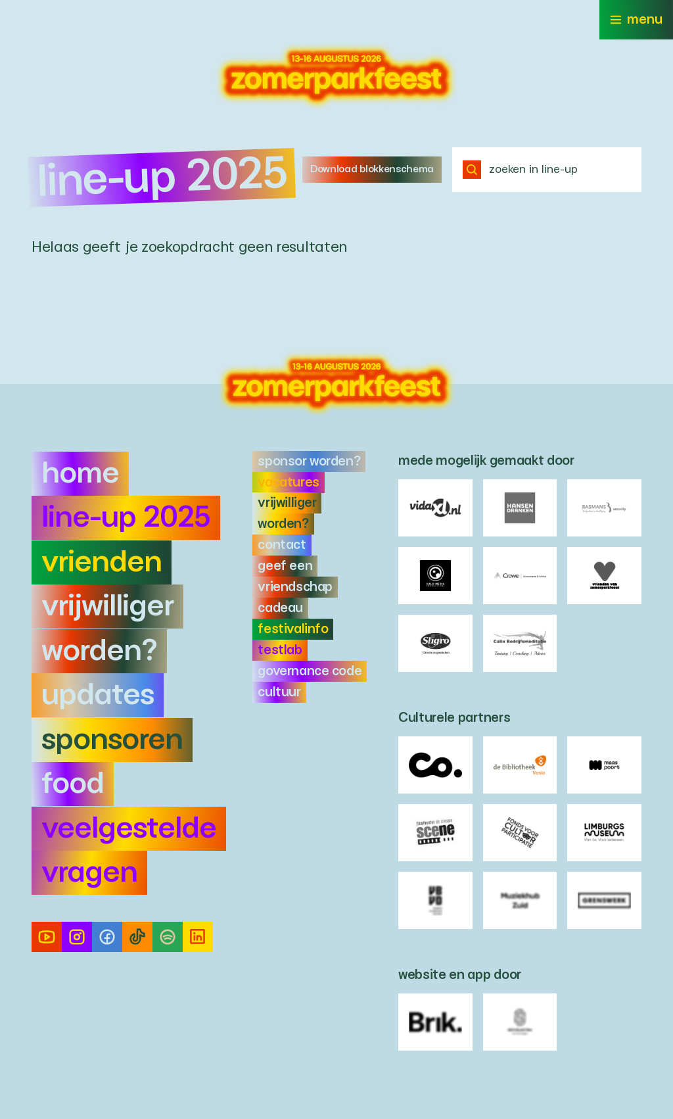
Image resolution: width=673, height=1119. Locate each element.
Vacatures (288, 482)
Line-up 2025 (125, 518)
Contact (282, 545)
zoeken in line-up (520, 169)
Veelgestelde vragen (128, 851)
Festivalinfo (293, 629)
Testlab (280, 650)
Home (80, 473)
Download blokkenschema (372, 169)
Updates (97, 695)
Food (72, 784)
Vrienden (101, 562)
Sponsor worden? (309, 461)
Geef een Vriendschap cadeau (295, 587)
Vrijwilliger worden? (107, 628)
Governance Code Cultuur (309, 682)
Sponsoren (112, 740)
